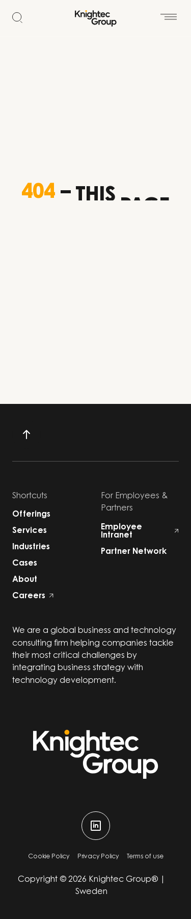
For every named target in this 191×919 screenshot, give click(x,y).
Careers (32, 596)
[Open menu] (168, 12)
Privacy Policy (98, 857)
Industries (31, 547)
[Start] (96, 18)
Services (29, 531)
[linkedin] (95, 825)
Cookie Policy (48, 857)
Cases (24, 563)
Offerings (31, 514)
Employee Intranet (140, 531)
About (24, 580)
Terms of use (145, 857)
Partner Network (134, 552)
